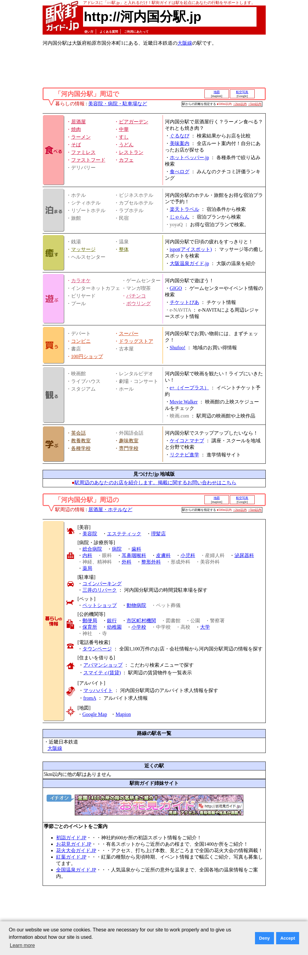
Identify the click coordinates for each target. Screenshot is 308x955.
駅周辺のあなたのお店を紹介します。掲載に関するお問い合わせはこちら (155, 482)
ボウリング (138, 303)
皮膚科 (163, 555)
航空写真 (242, 92)
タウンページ (97, 648)
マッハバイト (98, 690)
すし (124, 137)
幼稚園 (114, 627)
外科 (126, 561)
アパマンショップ (103, 665)
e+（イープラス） (189, 387)
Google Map (94, 714)
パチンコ (136, 295)
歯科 (136, 549)
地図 (217, 92)
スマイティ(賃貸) (102, 672)
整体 (124, 249)
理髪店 (158, 533)
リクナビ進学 (184, 454)
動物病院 (136, 605)
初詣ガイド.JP (71, 837)
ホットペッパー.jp (189, 157)
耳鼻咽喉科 (134, 555)
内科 (87, 555)
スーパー (129, 333)
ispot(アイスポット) (191, 249)
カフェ (126, 160)
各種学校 (81, 448)
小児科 (188, 555)
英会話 (78, 433)
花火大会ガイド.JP (76, 850)
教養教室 (81, 440)
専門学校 (129, 448)
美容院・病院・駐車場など (117, 103)
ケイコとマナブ (187, 440)
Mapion (123, 714)
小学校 (138, 627)
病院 (117, 549)
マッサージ (83, 249)
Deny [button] (264, 938)
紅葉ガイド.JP (71, 857)
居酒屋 (78, 121)
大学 (205, 627)
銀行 (112, 620)
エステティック (124, 533)
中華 (124, 129)
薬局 (87, 568)
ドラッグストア (136, 341)
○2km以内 (240, 104)
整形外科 (151, 561)
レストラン (131, 152)
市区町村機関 (141, 620)
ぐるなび (179, 135)
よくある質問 (109, 31)
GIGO (176, 288)
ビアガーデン (133, 121)
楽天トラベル (184, 209)
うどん (126, 144)
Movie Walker (184, 401)
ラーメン (81, 137)
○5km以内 (255, 104)
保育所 (89, 627)
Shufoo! (178, 347)
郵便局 (89, 620)
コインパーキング (102, 583)
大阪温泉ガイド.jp (189, 263)
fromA (89, 698)
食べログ (179, 171)
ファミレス (83, 152)
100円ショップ (87, 356)
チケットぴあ (184, 302)
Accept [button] (287, 938)
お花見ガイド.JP (73, 844)
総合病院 (92, 549)
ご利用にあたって (136, 31)
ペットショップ (99, 605)
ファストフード (88, 160)
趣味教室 (129, 440)
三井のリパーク (99, 590)
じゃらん (179, 216)
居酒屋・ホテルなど (110, 509)
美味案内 (179, 143)
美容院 (89, 533)
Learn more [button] (22, 945)
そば (76, 144)
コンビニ (81, 341)
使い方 (88, 31)
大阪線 (184, 43)
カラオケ (81, 280)
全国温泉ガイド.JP (76, 869)
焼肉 (76, 129)
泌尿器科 (244, 555)
